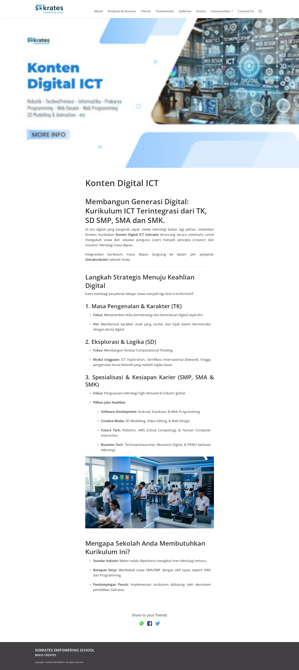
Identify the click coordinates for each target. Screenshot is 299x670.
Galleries (185, 11)
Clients (146, 11)
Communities (222, 11)
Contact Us (246, 11)
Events (201, 11)
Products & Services (122, 11)
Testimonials (165, 11)
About (98, 11)
